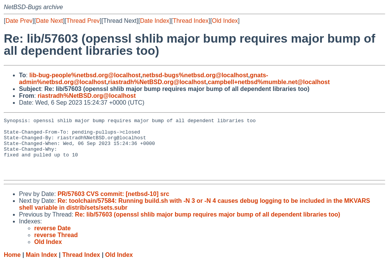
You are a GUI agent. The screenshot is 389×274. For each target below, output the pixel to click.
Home (12, 266)
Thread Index (191, 21)
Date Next (49, 21)
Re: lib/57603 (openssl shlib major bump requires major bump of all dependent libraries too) (207, 226)
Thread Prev (83, 21)
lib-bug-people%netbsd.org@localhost (85, 75)
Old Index (225, 21)
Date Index (154, 21)
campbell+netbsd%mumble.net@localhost (269, 82)
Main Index (41, 266)
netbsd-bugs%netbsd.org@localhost (195, 75)
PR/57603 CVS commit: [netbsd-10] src (113, 205)
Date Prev (18, 21)
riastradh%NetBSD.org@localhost (157, 82)
